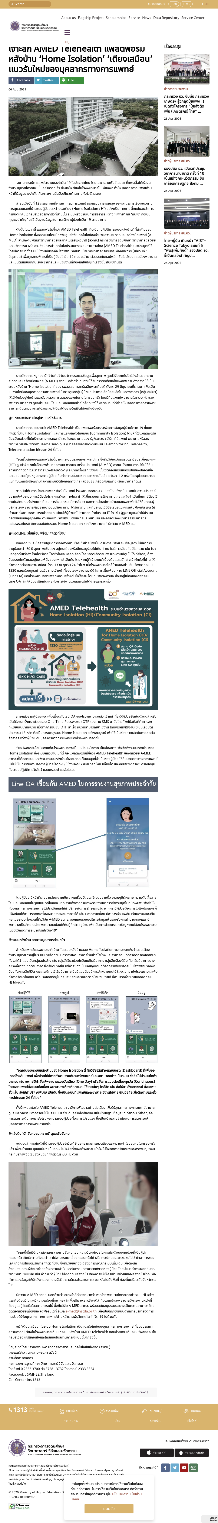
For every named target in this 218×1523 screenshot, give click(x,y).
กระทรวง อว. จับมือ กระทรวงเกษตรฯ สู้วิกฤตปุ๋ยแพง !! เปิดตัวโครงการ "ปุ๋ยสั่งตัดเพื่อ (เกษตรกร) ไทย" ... (186, 102)
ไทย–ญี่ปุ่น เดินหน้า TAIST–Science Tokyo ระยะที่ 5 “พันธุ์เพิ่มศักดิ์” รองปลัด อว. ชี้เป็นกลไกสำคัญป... (186, 246)
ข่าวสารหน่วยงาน (176, 89)
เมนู (67, 42)
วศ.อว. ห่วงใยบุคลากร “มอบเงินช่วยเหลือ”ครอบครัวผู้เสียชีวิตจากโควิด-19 (101, 1392)
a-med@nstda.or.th (81, 1311)
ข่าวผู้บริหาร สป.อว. (177, 161)
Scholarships (116, 17)
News (146, 17)
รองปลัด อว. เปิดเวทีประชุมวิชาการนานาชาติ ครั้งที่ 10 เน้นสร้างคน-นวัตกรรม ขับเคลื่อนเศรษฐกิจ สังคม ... (184, 174)
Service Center (193, 17)
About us (68, 17)
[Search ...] (30, 4)
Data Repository (166, 17)
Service (134, 17)
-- (171, 4)
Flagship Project (91, 17)
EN (207, 4)
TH (201, 4)
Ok (109, 1508)
